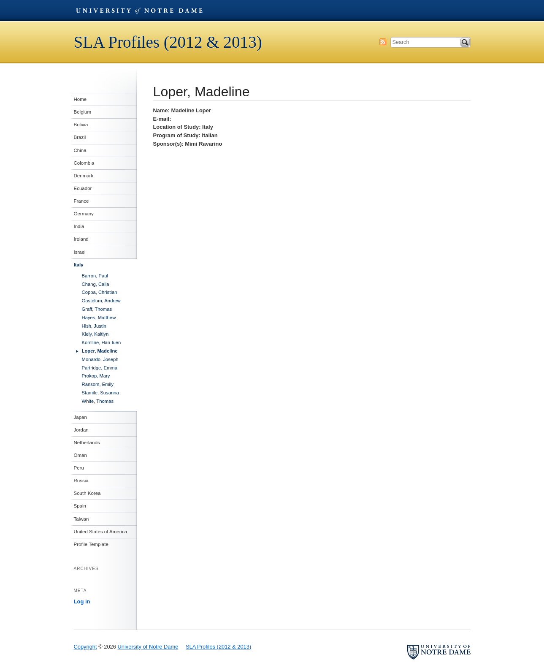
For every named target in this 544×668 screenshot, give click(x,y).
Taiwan (81, 518)
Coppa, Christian (99, 292)
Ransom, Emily (98, 384)
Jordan (81, 429)
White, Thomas (98, 401)
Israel (80, 252)
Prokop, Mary (96, 375)
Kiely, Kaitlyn (95, 334)
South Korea (87, 493)
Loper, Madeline (100, 350)
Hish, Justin (94, 326)
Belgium (83, 111)
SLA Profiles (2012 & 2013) (168, 42)
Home (80, 99)
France (81, 201)
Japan (80, 417)
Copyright (85, 647)
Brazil (80, 137)
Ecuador (83, 188)
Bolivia (81, 124)
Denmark (84, 175)
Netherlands (87, 442)
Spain (80, 505)
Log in (82, 601)
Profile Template (91, 544)
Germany (84, 213)
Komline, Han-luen (101, 342)
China (80, 150)
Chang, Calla (95, 284)
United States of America (100, 531)
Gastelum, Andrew (101, 300)
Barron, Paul (95, 275)
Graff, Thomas (97, 309)
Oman (80, 455)
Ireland (81, 239)
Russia (81, 480)
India (79, 226)
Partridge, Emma (100, 367)
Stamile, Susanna (100, 392)
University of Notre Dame (139, 10)
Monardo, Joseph (100, 359)
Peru (79, 467)
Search (465, 42)
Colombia (84, 163)
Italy (79, 264)
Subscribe (382, 41)
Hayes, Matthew (99, 317)
